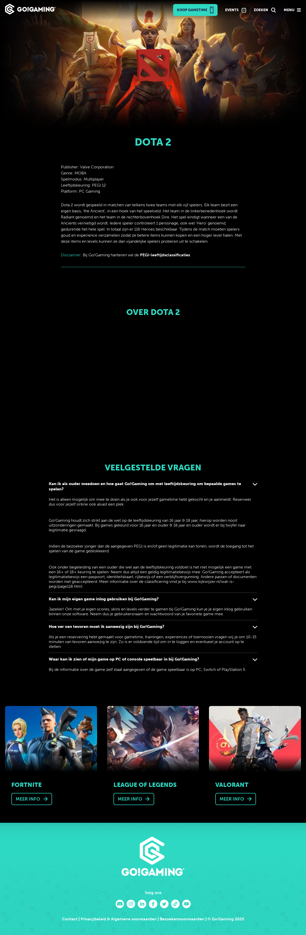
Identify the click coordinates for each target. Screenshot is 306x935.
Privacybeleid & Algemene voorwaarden (119, 919)
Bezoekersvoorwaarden (182, 919)
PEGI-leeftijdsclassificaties (165, 255)
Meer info (28, 799)
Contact (70, 919)
